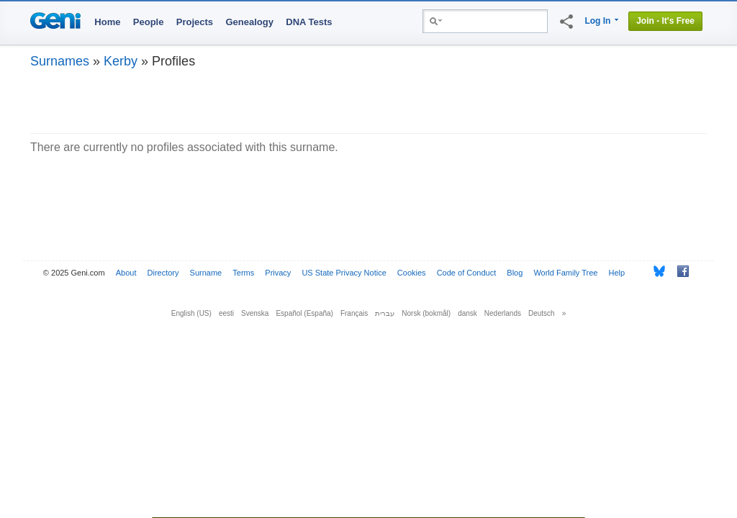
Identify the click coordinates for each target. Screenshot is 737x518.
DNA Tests (309, 22)
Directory (163, 272)
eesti (226, 313)
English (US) (191, 313)
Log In (597, 21)
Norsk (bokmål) (426, 313)
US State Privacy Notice (344, 272)
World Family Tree (565, 272)
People (148, 22)
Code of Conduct (467, 272)
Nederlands (502, 313)
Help (617, 272)
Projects (194, 22)
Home (107, 22)
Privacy (278, 272)
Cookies (411, 272)
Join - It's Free (665, 21)
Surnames (59, 61)
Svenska (254, 313)
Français (354, 313)
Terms (243, 272)
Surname (206, 272)
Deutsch (541, 313)
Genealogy (249, 22)
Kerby (120, 61)
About (126, 272)
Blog (515, 272)
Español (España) (304, 313)
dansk (467, 313)
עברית (384, 313)
